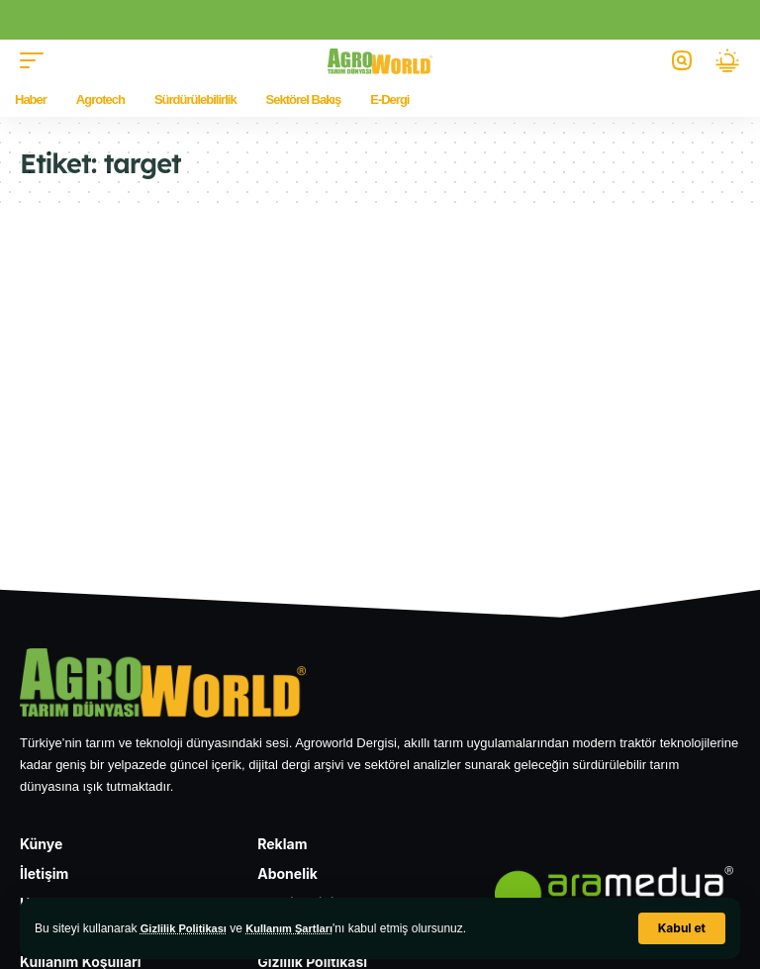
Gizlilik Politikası (188, 928)
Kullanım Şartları (300, 928)
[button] (681, 928)
